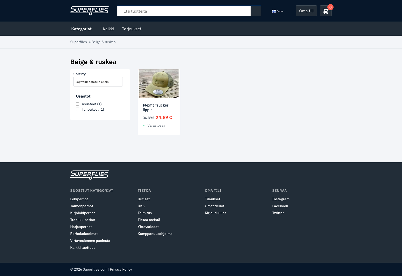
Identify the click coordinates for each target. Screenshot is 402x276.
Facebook (280, 206)
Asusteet (92, 104)
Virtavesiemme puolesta (90, 240)
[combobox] (98, 82)
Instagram (280, 199)
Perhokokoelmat (84, 233)
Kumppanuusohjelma (155, 233)
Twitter (278, 213)
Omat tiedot (214, 206)
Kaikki (108, 28)
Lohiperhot (79, 199)
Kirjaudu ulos (215, 213)
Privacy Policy (121, 269)
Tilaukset (212, 199)
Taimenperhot (81, 206)
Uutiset (144, 199)
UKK (141, 206)
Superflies (78, 42)
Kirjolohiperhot (82, 213)
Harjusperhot (81, 226)
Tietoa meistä (149, 219)
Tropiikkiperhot (82, 219)
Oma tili (306, 10)
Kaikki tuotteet (82, 247)
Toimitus (145, 213)
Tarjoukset (132, 28)
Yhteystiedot (148, 226)
